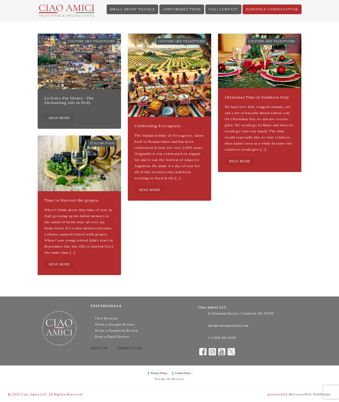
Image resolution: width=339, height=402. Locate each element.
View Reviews (106, 318)
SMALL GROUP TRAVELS (132, 9)
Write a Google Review (115, 324)
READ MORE (59, 118)
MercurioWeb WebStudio (310, 394)
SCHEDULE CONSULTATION (272, 9)
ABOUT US (98, 348)
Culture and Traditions (91, 41)
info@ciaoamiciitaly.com (228, 326)
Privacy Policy (159, 373)
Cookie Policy (183, 373)
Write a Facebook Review (116, 330)
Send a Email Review (112, 337)
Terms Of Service (169, 379)
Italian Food (102, 143)
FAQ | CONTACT (223, 9)
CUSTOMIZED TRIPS (182, 9)
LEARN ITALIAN (129, 348)
